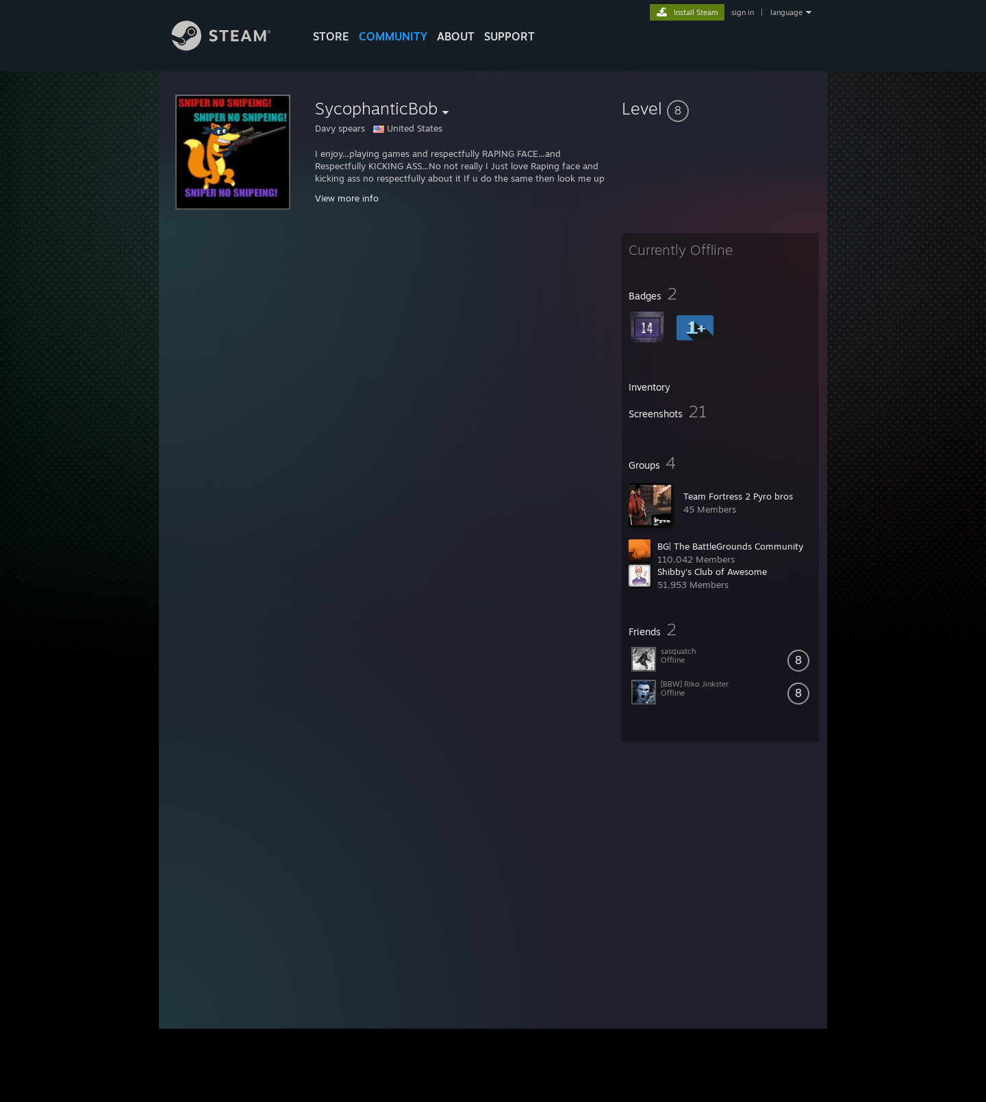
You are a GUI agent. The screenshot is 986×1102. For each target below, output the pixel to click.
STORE (331, 36)
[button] (720, 108)
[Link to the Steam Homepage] (231, 47)
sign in (742, 12)
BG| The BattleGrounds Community (730, 546)
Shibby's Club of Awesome (712, 571)
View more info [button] (347, 198)
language (786, 12)
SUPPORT (509, 36)
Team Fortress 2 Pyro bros (738, 496)
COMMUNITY (393, 36)
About (456, 36)
